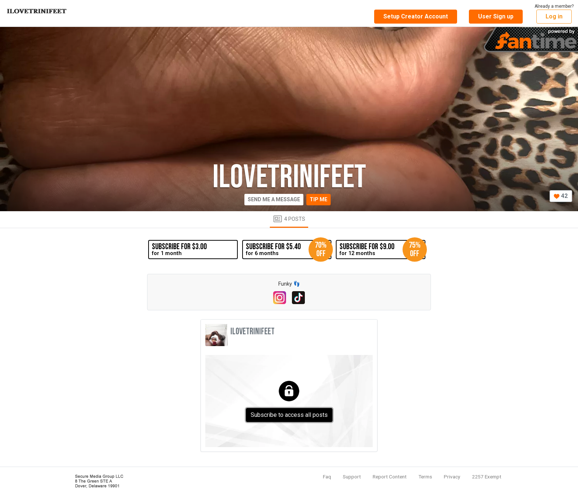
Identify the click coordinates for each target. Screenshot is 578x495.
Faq (327, 477)
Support (352, 477)
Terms (425, 477)
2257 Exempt (486, 477)
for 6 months (288, 249)
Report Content (390, 477)
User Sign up (495, 16)
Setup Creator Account (415, 16)
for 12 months (382, 249)
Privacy (452, 477)
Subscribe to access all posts (289, 414)
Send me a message (274, 199)
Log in (554, 16)
